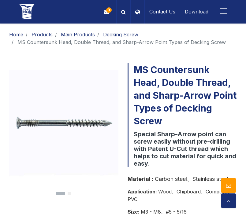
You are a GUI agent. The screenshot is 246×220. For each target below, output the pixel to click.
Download (196, 12)
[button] (123, 12)
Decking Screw (120, 34)
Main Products (78, 34)
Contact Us (162, 12)
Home (16, 34)
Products (42, 34)
